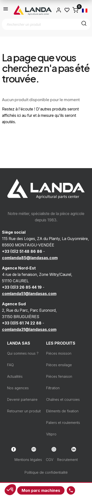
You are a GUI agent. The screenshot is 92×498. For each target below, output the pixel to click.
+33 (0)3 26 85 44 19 (22, 287)
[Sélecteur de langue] (84, 10)
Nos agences (18, 388)
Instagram (54, 449)
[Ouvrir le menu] (6, 10)
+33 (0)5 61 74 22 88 (21, 323)
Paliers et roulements (63, 422)
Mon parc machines (41, 490)
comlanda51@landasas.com (29, 293)
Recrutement (67, 460)
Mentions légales (28, 460)
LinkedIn (73, 449)
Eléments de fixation (62, 411)
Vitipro (51, 434)
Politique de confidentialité (46, 472)
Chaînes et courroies (63, 399)
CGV (49, 460)
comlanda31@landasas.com (29, 329)
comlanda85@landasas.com (30, 257)
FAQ (10, 365)
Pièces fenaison (59, 376)
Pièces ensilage (59, 365)
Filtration (53, 388)
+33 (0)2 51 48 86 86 (22, 251)
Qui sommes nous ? (23, 353)
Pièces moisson (58, 353)
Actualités (15, 376)
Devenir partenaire (22, 399)
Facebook (13, 449)
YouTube (33, 449)
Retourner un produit (24, 411)
